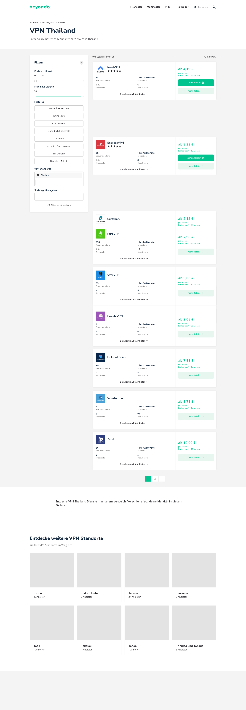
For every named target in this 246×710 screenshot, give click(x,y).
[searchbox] (58, 182)
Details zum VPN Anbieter (134, 94)
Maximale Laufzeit (44, 86)
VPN (167, 7)
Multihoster (153, 7)
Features (39, 102)
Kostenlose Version (59, 108)
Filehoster (136, 7)
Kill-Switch (58, 138)
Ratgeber (182, 7)
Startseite (34, 22)
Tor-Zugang (59, 153)
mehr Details (196, 90)
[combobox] (58, 179)
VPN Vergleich (48, 22)
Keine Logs (59, 115)
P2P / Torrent (59, 123)
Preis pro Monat (43, 71)
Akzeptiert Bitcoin (59, 161)
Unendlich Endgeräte (59, 130)
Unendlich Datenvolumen (58, 146)
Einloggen (203, 6)
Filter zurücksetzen (59, 205)
